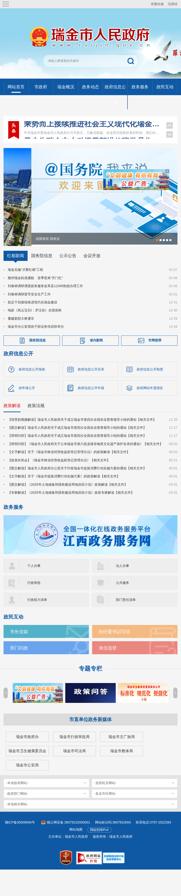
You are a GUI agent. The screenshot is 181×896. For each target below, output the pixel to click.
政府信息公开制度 (150, 386)
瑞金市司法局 (74, 768)
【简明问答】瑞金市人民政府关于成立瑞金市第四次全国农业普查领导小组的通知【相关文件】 (77, 453)
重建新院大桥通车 (21, 335)
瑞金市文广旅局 (121, 754)
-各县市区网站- (105, 811)
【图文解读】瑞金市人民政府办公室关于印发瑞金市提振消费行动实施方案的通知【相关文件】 (77, 485)
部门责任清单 (126, 617)
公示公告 (67, 273)
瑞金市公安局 (27, 782)
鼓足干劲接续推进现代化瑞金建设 (32, 319)
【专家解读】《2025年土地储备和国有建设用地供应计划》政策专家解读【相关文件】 (71, 510)
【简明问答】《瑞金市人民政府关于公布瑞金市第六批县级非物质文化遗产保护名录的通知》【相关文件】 (85, 461)
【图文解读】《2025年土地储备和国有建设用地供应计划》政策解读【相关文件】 (67, 501)
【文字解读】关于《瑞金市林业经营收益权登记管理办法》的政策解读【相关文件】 (69, 469)
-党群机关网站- (105, 800)
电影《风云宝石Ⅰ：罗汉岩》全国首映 (35, 327)
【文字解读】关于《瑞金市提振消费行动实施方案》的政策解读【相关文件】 (64, 493)
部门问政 (19, 665)
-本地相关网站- (17, 821)
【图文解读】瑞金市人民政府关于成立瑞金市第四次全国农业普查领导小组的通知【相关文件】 (77, 444)
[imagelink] (113, 875)
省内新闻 (96, 357)
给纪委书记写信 (114, 648)
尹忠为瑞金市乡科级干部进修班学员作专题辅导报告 (92, 133)
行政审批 (34, 600)
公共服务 (122, 600)
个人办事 (34, 583)
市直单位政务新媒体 (90, 736)
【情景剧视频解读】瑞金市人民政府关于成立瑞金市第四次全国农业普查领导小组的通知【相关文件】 (82, 436)
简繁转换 (157, 4)
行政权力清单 (37, 617)
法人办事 (122, 583)
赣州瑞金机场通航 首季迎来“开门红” (35, 295)
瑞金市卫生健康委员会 (27, 768)
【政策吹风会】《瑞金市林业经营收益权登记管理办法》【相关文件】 (59, 477)
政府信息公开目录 (91, 386)
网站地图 (75, 847)
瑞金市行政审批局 (74, 754)
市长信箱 (19, 648)
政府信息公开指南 (32, 386)
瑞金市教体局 (121, 768)
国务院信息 (41, 273)
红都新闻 (15, 273)
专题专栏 (90, 686)
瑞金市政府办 (27, 754)
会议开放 (91, 273)
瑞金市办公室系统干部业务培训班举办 (36, 344)
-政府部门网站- (17, 811)
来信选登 (108, 665)
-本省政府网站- (17, 800)
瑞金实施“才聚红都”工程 (25, 287)
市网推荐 (154, 357)
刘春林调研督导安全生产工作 (29, 311)
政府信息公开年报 (91, 405)
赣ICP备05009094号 (20, 839)
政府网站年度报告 (150, 405)
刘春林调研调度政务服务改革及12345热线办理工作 (45, 303)
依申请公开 (27, 405)
